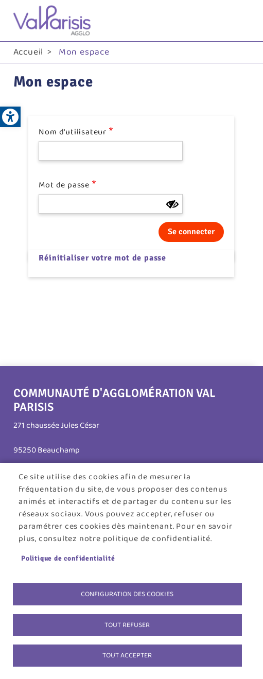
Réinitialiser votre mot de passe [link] (102, 258)
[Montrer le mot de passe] (172, 204)
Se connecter (191, 232)
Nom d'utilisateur (73, 132)
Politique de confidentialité (68, 558)
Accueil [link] (28, 52)
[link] (10, 117)
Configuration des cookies (127, 594)
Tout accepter (127, 655)
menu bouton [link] (239, 20)
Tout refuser (127, 625)
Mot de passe (64, 185)
